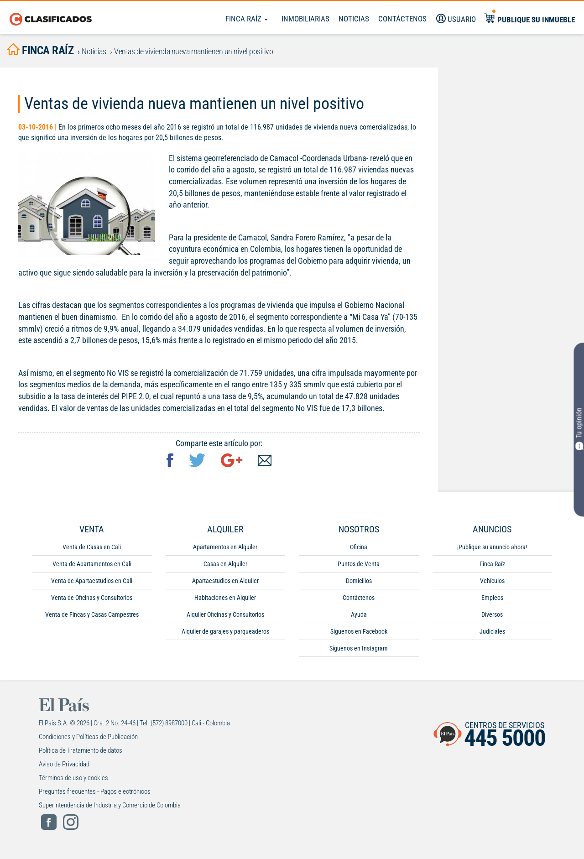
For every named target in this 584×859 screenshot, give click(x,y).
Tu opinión (579, 428)
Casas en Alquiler (225, 565)
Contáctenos (359, 599)
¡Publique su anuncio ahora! (492, 548)
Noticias (354, 18)
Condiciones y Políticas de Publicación (88, 738)
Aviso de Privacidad (64, 766)
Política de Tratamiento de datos (80, 752)
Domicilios (359, 582)
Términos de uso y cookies (73, 780)
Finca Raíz (246, 18)
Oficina (358, 548)
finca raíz (43, 50)
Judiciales (492, 633)
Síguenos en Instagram (358, 650)
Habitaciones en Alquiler (225, 599)
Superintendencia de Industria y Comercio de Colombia (110, 807)
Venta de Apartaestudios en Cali (91, 582)
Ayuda (359, 616)
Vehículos (492, 582)
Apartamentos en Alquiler (225, 548)
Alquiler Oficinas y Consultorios (225, 616)
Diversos (492, 616)
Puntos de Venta (359, 565)
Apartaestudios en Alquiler (225, 582)
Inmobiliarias (305, 18)
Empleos (492, 599)
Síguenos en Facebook (358, 633)
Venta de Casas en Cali (92, 548)
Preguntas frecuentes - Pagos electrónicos (95, 793)
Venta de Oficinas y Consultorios (91, 599)
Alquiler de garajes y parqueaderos (225, 633)
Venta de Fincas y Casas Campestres (92, 616)
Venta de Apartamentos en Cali (91, 565)
